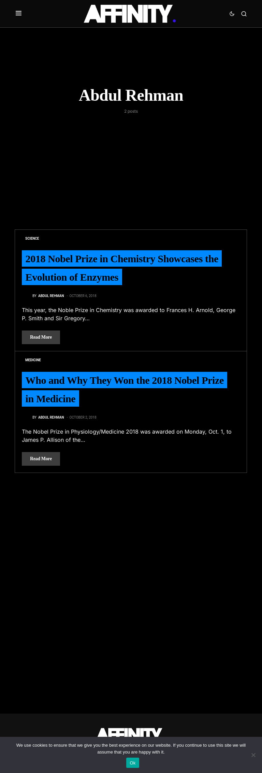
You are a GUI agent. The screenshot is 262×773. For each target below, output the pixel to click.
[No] (253, 754)
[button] (18, 14)
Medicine (33, 360)
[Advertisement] (131, 165)
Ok (132, 762)
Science (32, 238)
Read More (41, 337)
